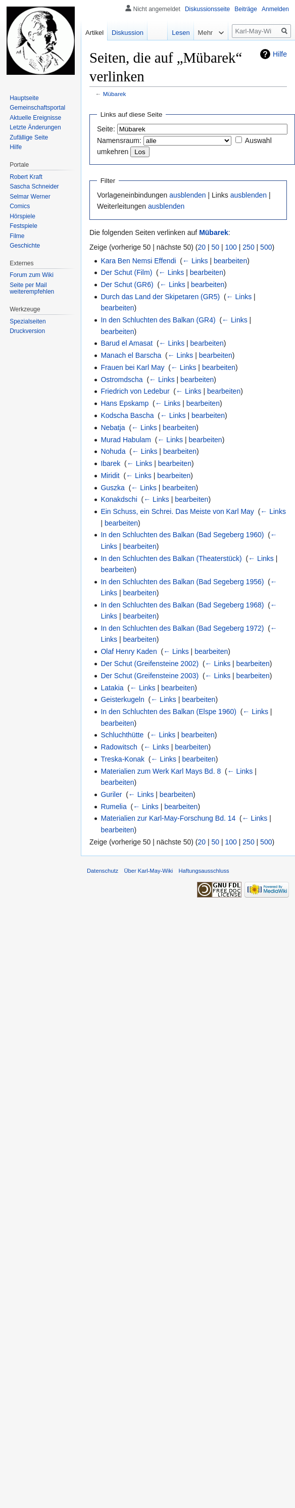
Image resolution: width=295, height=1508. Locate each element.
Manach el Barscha (131, 355)
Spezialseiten (27, 321)
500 (266, 247)
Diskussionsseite (207, 9)
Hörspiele (22, 216)
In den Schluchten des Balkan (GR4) (158, 320)
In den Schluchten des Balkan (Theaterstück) (171, 558)
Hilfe (280, 54)
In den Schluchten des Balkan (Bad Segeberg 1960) (182, 535)
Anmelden (275, 9)
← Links (195, 261)
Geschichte (25, 245)
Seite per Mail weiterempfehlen (32, 288)
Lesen (175, 32)
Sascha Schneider (34, 186)
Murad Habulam (126, 440)
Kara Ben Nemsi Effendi (138, 261)
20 (202, 247)
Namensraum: (119, 140)
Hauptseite (24, 98)
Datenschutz (102, 871)
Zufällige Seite (29, 137)
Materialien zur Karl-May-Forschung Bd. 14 (168, 818)
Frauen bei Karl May (132, 367)
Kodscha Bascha (127, 415)
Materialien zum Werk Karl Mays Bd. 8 (161, 771)
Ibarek (110, 463)
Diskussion (127, 32)
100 (231, 247)
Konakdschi (119, 499)
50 (216, 247)
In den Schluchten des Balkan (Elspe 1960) (168, 712)
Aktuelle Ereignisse (35, 117)
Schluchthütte (122, 735)
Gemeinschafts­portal (37, 107)
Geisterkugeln (122, 699)
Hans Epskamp (125, 403)
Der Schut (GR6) (127, 284)
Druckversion (27, 331)
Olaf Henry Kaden (129, 651)
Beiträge (245, 9)
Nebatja (113, 427)
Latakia (112, 688)
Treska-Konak (122, 759)
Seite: (106, 129)
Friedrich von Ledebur (135, 391)
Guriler (111, 794)
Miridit (110, 476)
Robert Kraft (26, 176)
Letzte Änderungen (35, 127)
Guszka (112, 488)
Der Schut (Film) (126, 272)
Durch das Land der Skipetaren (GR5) (160, 297)
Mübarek (114, 93)
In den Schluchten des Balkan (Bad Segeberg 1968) (182, 605)
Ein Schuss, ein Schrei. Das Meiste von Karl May (177, 511)
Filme (17, 236)
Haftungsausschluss (204, 871)
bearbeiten (230, 261)
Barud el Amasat (127, 343)
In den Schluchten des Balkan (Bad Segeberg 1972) (182, 628)
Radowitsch (119, 747)
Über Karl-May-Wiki (148, 871)
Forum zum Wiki (32, 274)
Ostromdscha (121, 379)
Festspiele (23, 225)
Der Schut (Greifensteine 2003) (150, 676)
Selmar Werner (30, 196)
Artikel (94, 32)
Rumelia (113, 807)
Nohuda (113, 451)
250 (248, 247)
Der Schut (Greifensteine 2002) (150, 663)
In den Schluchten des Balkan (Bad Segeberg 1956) (182, 582)
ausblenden (187, 195)
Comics (20, 206)
